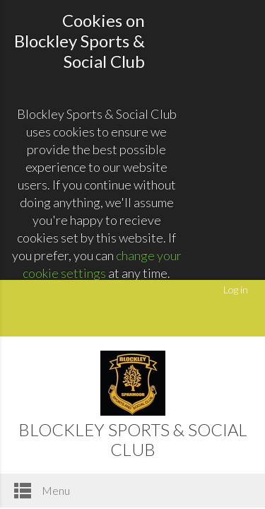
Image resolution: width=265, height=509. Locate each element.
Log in (235, 289)
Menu (42, 490)
